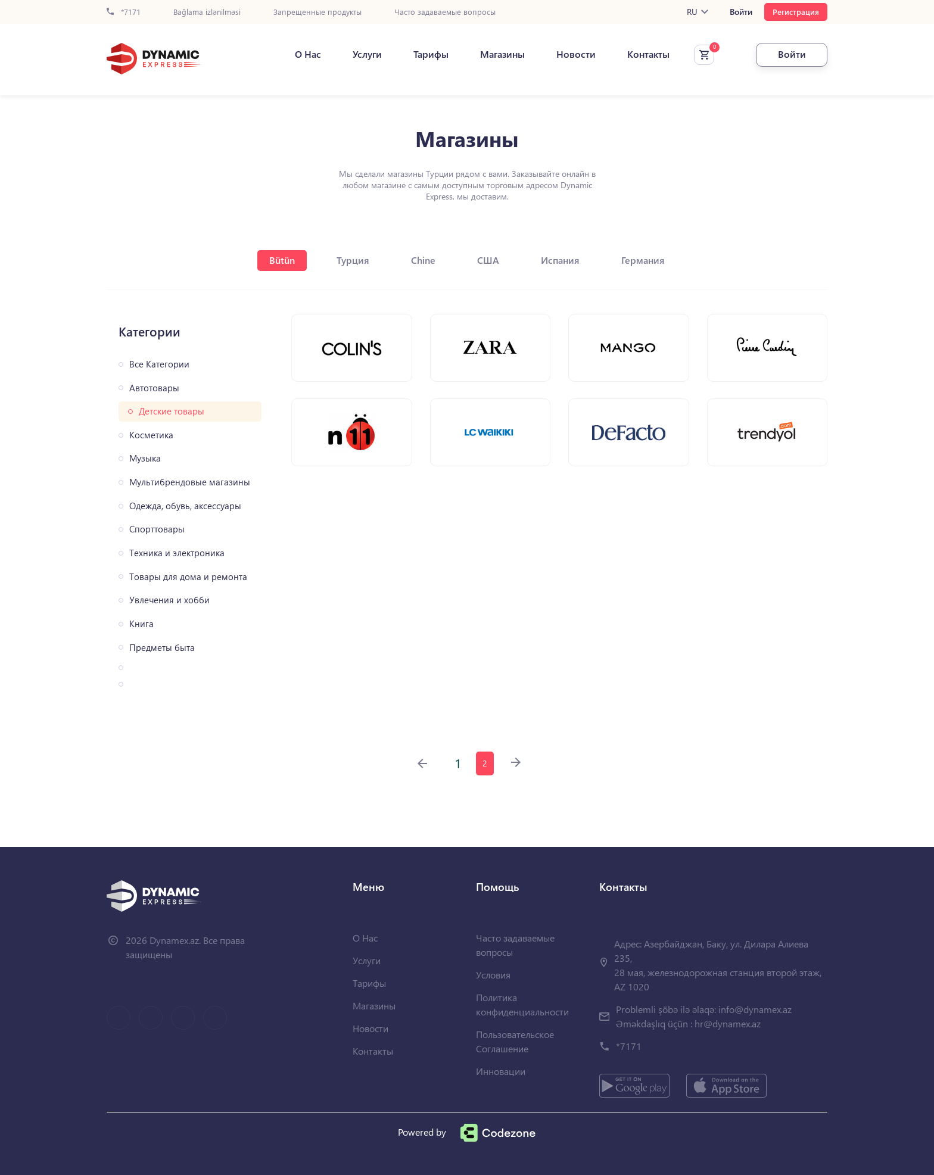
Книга (141, 623)
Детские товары (171, 411)
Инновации (500, 1071)
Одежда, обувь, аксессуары (185, 506)
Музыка (145, 458)
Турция (353, 260)
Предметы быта (162, 647)
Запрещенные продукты (317, 12)
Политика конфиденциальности (522, 1004)
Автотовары (154, 388)
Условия (493, 974)
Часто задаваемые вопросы (445, 12)
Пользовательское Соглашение (515, 1041)
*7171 (124, 12)
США (488, 260)
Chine (423, 260)
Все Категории (159, 364)
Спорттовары (157, 529)
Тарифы (431, 54)
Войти (741, 12)
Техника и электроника (177, 553)
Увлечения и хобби (169, 600)
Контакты (648, 54)
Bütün (282, 260)
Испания (560, 260)
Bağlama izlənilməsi (207, 12)
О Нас (308, 54)
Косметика (151, 435)
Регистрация (796, 12)
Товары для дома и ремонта (188, 576)
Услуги (367, 54)
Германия (643, 260)
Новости (576, 54)
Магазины (502, 54)
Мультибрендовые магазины (189, 482)
